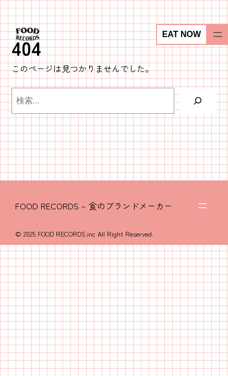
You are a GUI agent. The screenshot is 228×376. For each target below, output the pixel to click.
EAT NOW (181, 34)
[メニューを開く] (217, 34)
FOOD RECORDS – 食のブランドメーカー (93, 205)
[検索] (198, 101)
